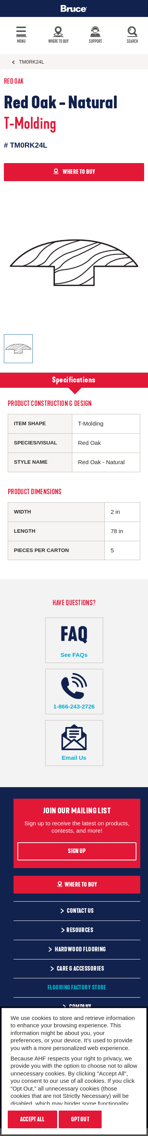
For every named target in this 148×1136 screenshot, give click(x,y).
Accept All (32, 1119)
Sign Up (76, 851)
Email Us (74, 742)
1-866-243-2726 (74, 691)
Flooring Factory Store (77, 987)
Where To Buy (77, 885)
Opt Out (80, 1119)
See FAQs (74, 640)
